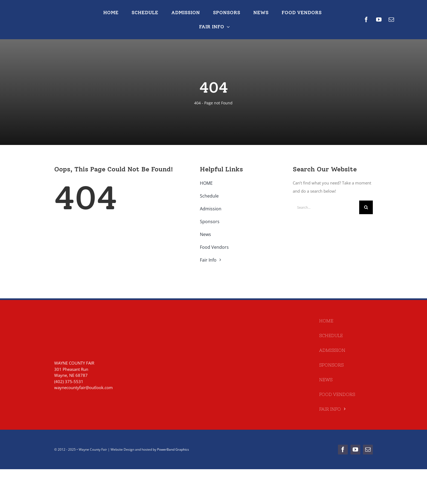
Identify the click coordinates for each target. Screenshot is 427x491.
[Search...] (326, 207)
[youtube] (379, 20)
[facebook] (366, 20)
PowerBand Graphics (173, 449)
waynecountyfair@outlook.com (83, 387)
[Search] (366, 207)
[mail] (391, 20)
